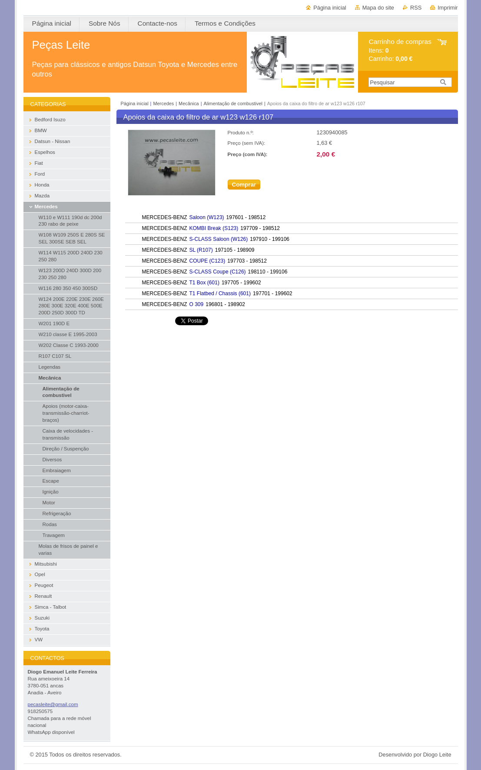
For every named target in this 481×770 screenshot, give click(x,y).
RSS (415, 7)
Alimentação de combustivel (233, 103)
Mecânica (189, 103)
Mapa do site (378, 7)
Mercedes (163, 103)
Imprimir (448, 7)
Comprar (244, 184)
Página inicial (329, 7)
